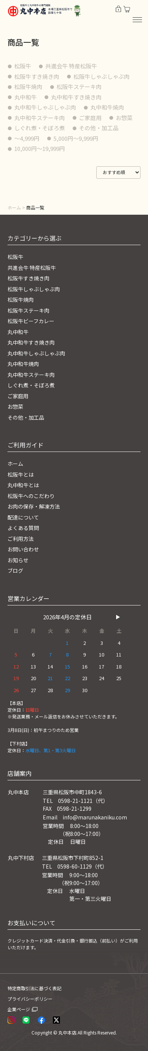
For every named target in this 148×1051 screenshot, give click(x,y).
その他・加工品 (98, 128)
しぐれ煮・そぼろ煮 (39, 128)
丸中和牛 (25, 97)
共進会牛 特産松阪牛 (71, 66)
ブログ (15, 570)
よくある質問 (23, 528)
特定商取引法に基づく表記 (34, 988)
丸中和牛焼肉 (107, 107)
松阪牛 (22, 66)
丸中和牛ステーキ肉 (39, 118)
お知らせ (17, 560)
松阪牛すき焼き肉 (36, 76)
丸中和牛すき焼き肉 (76, 97)
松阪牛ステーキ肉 (79, 86)
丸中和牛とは (23, 485)
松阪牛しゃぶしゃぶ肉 (101, 76)
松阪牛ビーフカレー (30, 321)
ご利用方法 (20, 538)
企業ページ (18, 1009)
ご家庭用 (90, 118)
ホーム (14, 207)
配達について (23, 517)
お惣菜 (124, 118)
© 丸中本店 (64, 1032)
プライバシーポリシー (29, 998)
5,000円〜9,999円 (76, 138)
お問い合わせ (23, 549)
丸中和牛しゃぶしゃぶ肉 (45, 107)
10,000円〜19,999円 (39, 148)
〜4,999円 (26, 138)
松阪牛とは (20, 474)
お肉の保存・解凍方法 (33, 506)
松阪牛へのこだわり (31, 496)
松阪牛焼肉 (28, 86)
